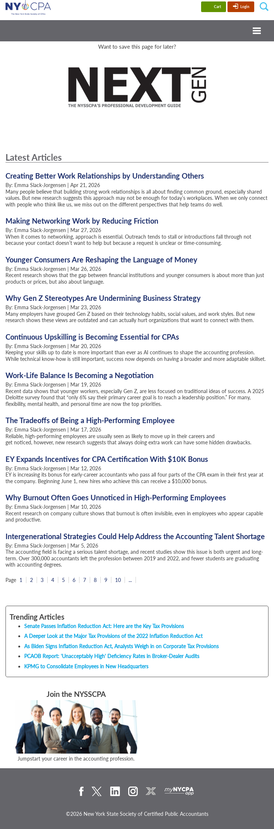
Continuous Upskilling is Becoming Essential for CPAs (92, 336)
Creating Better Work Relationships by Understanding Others (104, 175)
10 (118, 580)
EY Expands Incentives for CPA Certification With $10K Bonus (106, 459)
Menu (137, 30)
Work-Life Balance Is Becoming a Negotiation (79, 375)
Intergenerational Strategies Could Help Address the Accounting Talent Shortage (135, 536)
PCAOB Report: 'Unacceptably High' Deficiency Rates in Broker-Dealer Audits (111, 656)
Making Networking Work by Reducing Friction (81, 220)
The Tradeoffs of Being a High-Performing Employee (90, 420)
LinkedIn (115, 791)
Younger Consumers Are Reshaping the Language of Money (101, 259)
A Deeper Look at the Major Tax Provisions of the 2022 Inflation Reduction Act (113, 636)
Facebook (81, 791)
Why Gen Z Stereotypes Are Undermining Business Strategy (103, 298)
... (130, 580)
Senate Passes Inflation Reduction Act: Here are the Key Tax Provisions (104, 626)
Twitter (97, 791)
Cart (217, 6)
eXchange (151, 791)
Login (244, 6)
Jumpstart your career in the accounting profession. (76, 758)
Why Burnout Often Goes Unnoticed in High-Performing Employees (115, 497)
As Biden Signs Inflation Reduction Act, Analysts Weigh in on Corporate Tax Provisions (121, 646)
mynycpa (179, 791)
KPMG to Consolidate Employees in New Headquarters (86, 666)
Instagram (133, 791)
